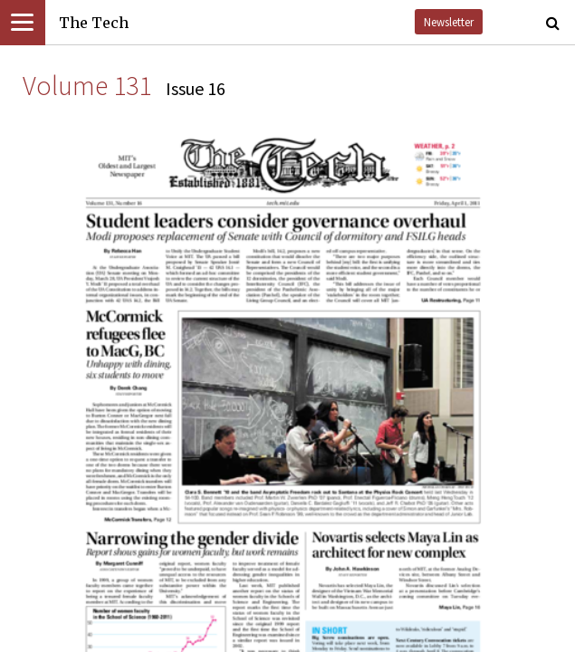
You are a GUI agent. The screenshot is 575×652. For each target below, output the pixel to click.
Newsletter (449, 21)
